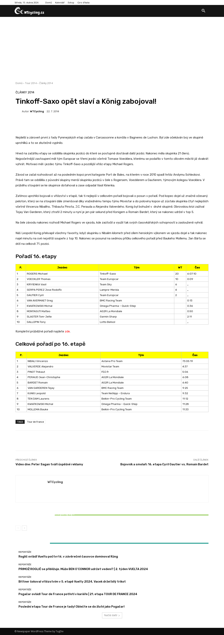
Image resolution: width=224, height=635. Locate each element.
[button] (203, 11)
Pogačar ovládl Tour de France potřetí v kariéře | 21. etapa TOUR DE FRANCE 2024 (78, 594)
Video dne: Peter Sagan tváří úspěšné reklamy (49, 464)
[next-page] (24, 528)
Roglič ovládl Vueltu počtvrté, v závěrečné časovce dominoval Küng (68, 556)
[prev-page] (18, 528)
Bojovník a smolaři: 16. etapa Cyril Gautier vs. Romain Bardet (164, 464)
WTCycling (37, 111)
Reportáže (47, 509)
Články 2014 (46, 83)
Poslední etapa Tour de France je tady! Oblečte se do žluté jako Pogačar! (72, 606)
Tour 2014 (31, 83)
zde (67, 331)
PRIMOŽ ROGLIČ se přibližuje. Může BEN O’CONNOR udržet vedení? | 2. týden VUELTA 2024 (83, 569)
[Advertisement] (112, 47)
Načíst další (112, 615)
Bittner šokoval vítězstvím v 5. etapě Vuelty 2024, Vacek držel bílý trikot (47, 515)
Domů (19, 83)
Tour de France (35, 421)
